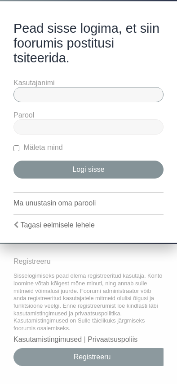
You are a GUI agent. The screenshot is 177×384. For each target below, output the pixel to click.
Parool (23, 115)
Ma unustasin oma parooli (54, 203)
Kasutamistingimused (47, 339)
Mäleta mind (38, 147)
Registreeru (92, 357)
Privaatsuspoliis (112, 339)
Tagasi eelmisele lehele (57, 225)
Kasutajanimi (34, 83)
